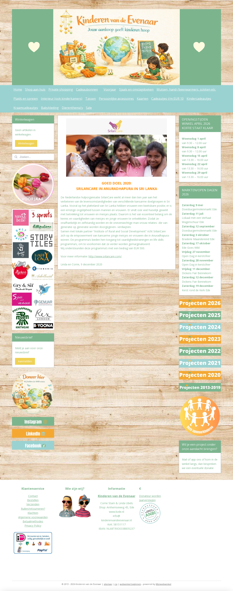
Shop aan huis (35, 89)
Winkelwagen (26, 143)
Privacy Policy (33, 525)
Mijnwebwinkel (163, 584)
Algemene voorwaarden (33, 517)
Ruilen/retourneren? (33, 508)
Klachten (33, 513)
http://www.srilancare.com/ (104, 256)
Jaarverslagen (147, 500)
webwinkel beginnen (130, 584)
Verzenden (32, 504)
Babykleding (50, 108)
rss (115, 584)
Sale (89, 108)
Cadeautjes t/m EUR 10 (167, 99)
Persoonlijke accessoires (116, 99)
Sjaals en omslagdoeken (136, 89)
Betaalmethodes (33, 521)
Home (17, 89)
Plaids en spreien (25, 99)
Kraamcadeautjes (25, 108)
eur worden (154, 496)
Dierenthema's (72, 108)
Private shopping (60, 89)
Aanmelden (25, 361)
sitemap (108, 584)
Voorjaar (110, 89)
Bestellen (33, 500)
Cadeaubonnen (87, 89)
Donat (143, 496)
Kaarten (142, 99)
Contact (33, 496)
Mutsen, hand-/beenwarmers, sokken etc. (186, 89)
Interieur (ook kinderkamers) (61, 99)
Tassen (90, 99)
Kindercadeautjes (199, 99)
